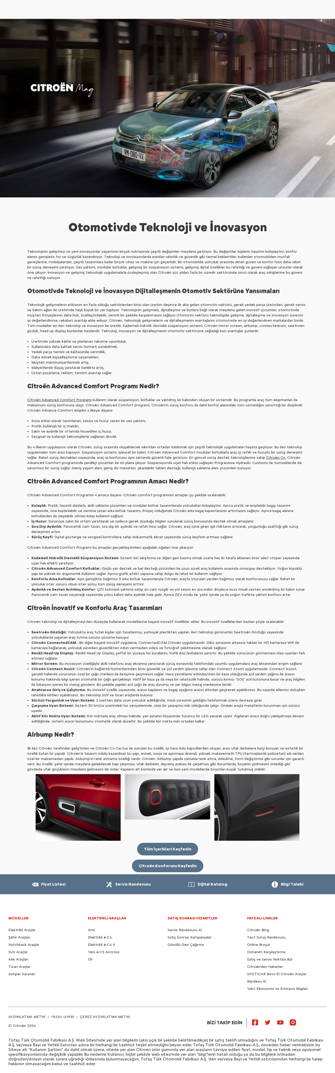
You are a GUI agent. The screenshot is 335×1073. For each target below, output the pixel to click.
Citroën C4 (275, 457)
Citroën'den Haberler (265, 966)
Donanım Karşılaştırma (266, 952)
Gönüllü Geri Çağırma (186, 944)
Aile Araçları (18, 959)
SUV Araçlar (18, 952)
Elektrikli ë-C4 (100, 937)
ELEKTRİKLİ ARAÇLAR (107, 918)
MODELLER (18, 918)
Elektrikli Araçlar (22, 930)
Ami (91, 930)
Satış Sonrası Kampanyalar (189, 937)
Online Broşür (258, 944)
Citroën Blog (258, 930)
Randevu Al (256, 981)
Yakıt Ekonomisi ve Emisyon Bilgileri (277, 988)
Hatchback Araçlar (23, 944)
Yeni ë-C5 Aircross (104, 952)
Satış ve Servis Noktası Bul (269, 959)
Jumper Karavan (21, 974)
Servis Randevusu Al (185, 930)
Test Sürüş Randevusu (266, 937)
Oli (90, 959)
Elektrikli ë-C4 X (101, 944)
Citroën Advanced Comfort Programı (59, 400)
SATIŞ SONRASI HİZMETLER (192, 918)
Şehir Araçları (19, 937)
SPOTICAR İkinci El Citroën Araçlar (276, 974)
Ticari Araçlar (19, 966)
